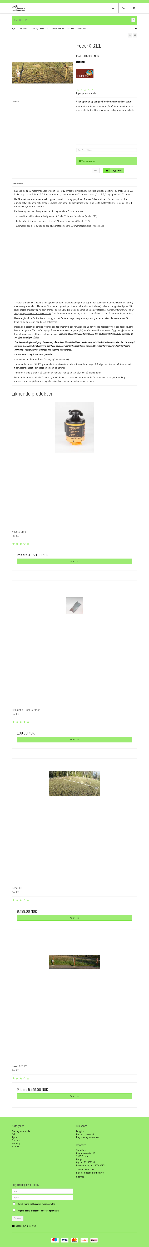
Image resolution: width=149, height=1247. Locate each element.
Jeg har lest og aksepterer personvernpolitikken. (38, 1210)
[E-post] (42, 1197)
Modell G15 (97, 225)
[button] (130, 35)
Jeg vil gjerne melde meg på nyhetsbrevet (45, 1203)
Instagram (32, 1225)
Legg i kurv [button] (112, 170)
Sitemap (80, 1176)
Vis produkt (74, 561)
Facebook (19, 1225)
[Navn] (42, 1190)
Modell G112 (83, 221)
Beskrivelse (18, 183)
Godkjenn (18, 1218)
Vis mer (15, 1146)
